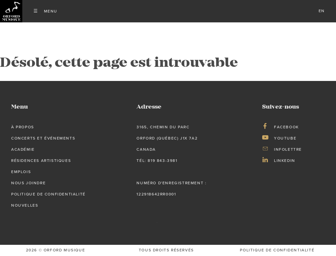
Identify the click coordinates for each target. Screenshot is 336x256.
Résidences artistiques (41, 160)
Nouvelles (24, 205)
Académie (23, 149)
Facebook (286, 127)
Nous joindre (28, 183)
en (322, 11)
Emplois (21, 171)
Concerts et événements (43, 138)
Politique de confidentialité (48, 194)
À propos (22, 127)
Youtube (285, 138)
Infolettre (288, 149)
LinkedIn (284, 160)
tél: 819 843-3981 (156, 160)
